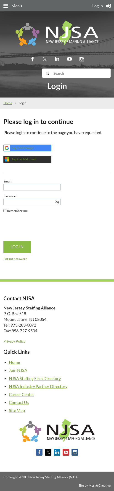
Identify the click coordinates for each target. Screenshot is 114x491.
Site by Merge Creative (95, 485)
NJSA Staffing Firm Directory (35, 378)
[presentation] (38, 229)
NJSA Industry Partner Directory (38, 386)
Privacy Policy (14, 341)
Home (7, 103)
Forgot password (15, 259)
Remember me (17, 211)
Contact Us (19, 402)
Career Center (21, 394)
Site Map (17, 410)
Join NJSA (18, 370)
